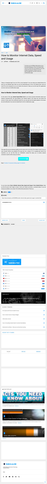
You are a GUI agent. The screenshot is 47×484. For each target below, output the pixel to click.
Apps (7, 52)
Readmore (4, 438)
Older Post (42, 220)
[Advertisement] (23, 15)
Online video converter (10, 435)
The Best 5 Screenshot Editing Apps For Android (14, 163)
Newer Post (5, 220)
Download (23, 159)
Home (2, 52)
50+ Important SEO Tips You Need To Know (16, 401)
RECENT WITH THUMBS (8, 332)
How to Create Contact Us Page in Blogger (15, 418)
